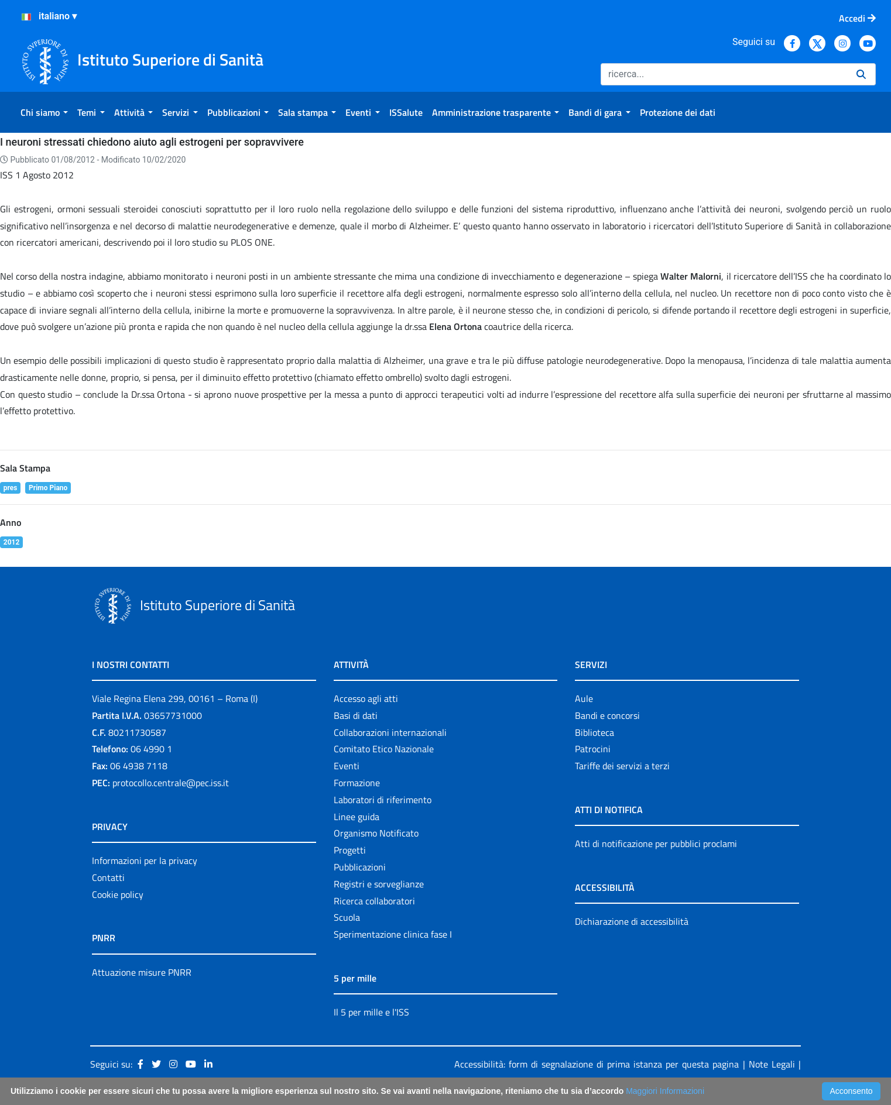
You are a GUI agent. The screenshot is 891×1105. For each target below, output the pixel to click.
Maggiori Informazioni (665, 1091)
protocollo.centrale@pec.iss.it (170, 783)
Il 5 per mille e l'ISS (371, 1012)
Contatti (108, 877)
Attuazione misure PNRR (141, 972)
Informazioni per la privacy (144, 860)
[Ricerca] (724, 74)
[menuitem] (44, 112)
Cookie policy (117, 894)
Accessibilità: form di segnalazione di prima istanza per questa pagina (596, 1064)
